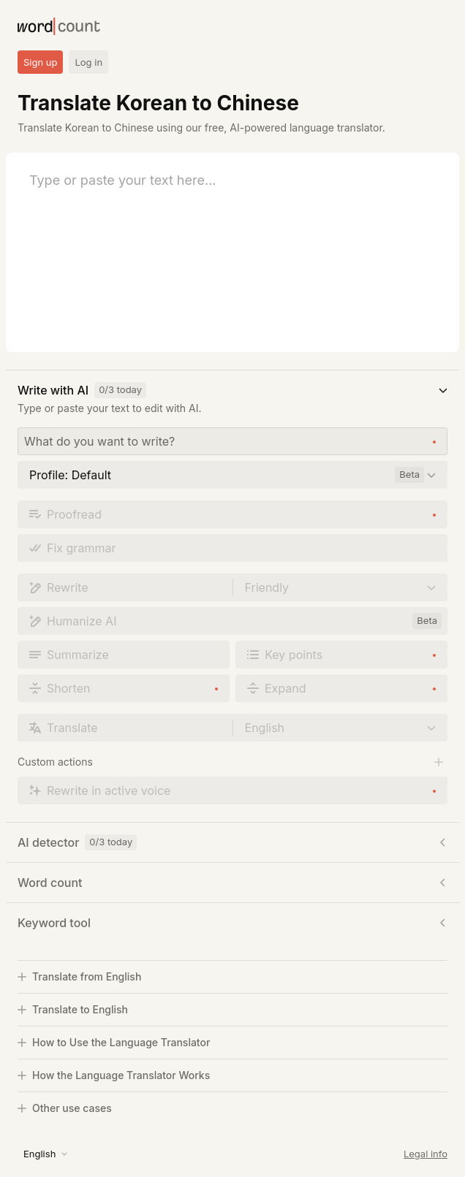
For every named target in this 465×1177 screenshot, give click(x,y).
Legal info (425, 1153)
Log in (88, 62)
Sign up (40, 62)
